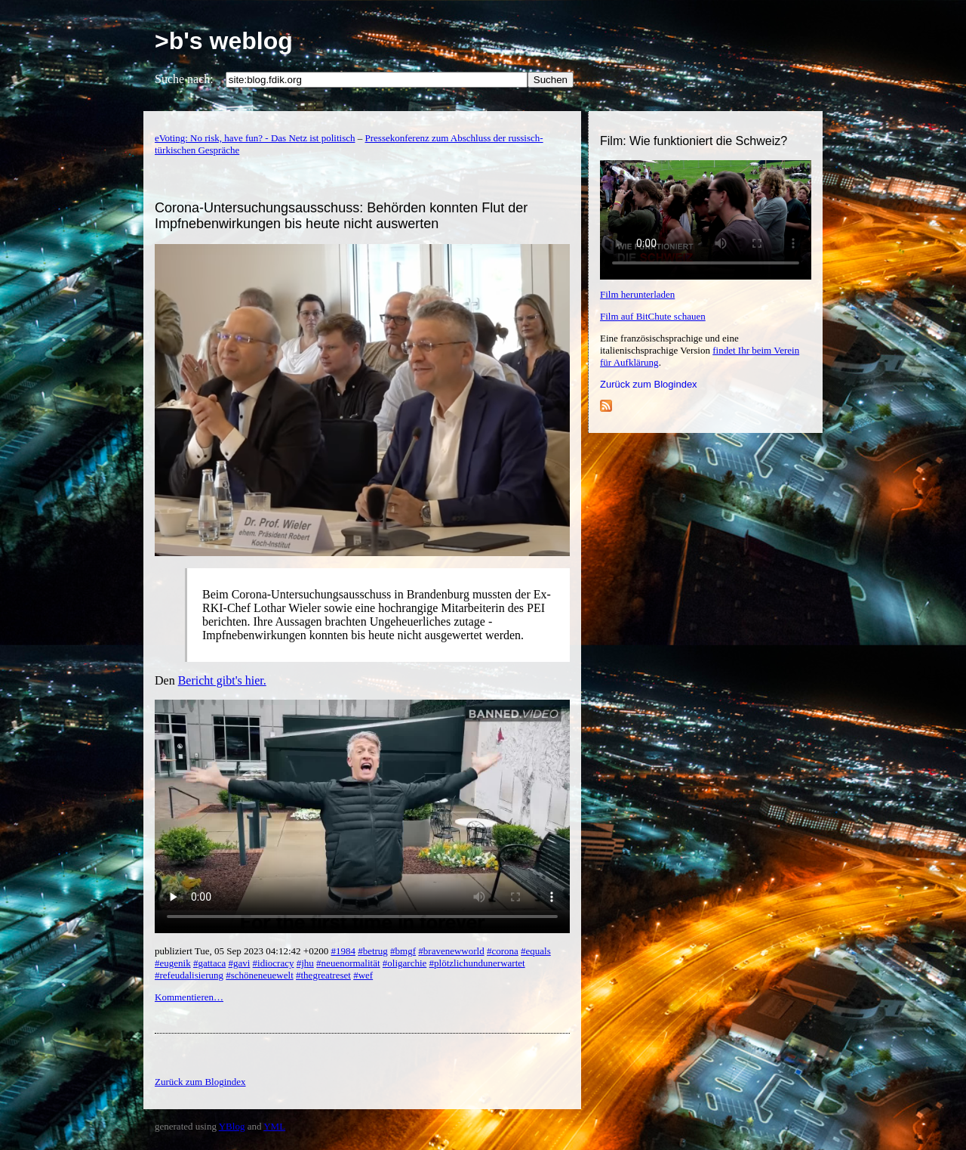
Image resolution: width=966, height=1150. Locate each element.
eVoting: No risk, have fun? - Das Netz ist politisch (255, 138)
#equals (536, 951)
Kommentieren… (189, 997)
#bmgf (403, 951)
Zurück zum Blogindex (648, 384)
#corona (502, 951)
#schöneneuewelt (260, 975)
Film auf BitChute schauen (653, 316)
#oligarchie (404, 963)
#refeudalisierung (189, 975)
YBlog (232, 1126)
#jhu (305, 963)
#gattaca (209, 963)
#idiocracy (273, 963)
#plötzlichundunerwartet (477, 963)
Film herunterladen (637, 294)
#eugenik (173, 963)
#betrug (373, 951)
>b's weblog (224, 40)
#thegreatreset (323, 975)
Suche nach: (184, 79)
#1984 (343, 951)
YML (274, 1126)
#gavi (239, 963)
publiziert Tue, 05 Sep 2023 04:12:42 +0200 (243, 951)
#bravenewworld (451, 951)
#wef (363, 975)
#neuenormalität (348, 963)
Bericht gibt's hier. (222, 680)
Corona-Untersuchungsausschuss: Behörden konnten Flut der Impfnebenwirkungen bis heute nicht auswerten (341, 215)
